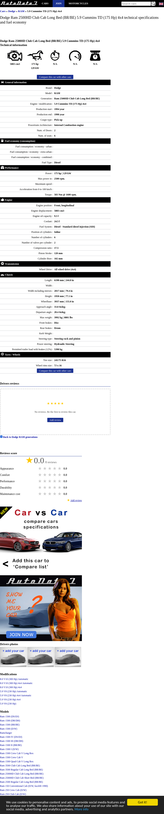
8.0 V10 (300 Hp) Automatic (14, 679)
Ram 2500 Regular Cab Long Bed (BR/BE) (21, 781)
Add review (55, 420)
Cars (45, 3)
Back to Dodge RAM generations (19, 437)
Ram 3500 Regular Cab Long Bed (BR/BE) (21, 769)
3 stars (50, 468)
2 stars (45, 468)
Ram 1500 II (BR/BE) (11, 745)
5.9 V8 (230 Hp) (8, 703)
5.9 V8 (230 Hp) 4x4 (10, 699)
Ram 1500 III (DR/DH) (11, 741)
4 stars (55, 468)
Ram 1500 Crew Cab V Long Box (17, 753)
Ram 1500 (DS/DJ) (9, 716)
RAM (21, 11)
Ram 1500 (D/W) (8, 728)
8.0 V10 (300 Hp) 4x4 (11, 687)
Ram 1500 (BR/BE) (9, 724)
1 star (40, 468)
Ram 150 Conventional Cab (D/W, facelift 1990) (24, 786)
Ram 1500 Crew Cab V (11, 757)
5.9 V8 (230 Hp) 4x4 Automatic (15, 695)
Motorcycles (78, 3)
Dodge (12, 11)
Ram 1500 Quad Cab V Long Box (17, 761)
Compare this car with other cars (55, 77)
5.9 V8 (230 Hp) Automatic (13, 691)
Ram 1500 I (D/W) (9, 749)
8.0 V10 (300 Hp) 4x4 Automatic (16, 683)
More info (81, 809)
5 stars (60, 468)
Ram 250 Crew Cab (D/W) (13, 790)
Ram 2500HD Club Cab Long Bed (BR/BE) (21, 773)
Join (59, 3)
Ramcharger (6, 732)
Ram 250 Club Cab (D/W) (13, 794)
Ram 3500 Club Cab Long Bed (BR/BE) (20, 765)
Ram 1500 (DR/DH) (10, 720)
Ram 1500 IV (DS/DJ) (11, 737)
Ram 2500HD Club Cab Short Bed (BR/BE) (22, 777)
